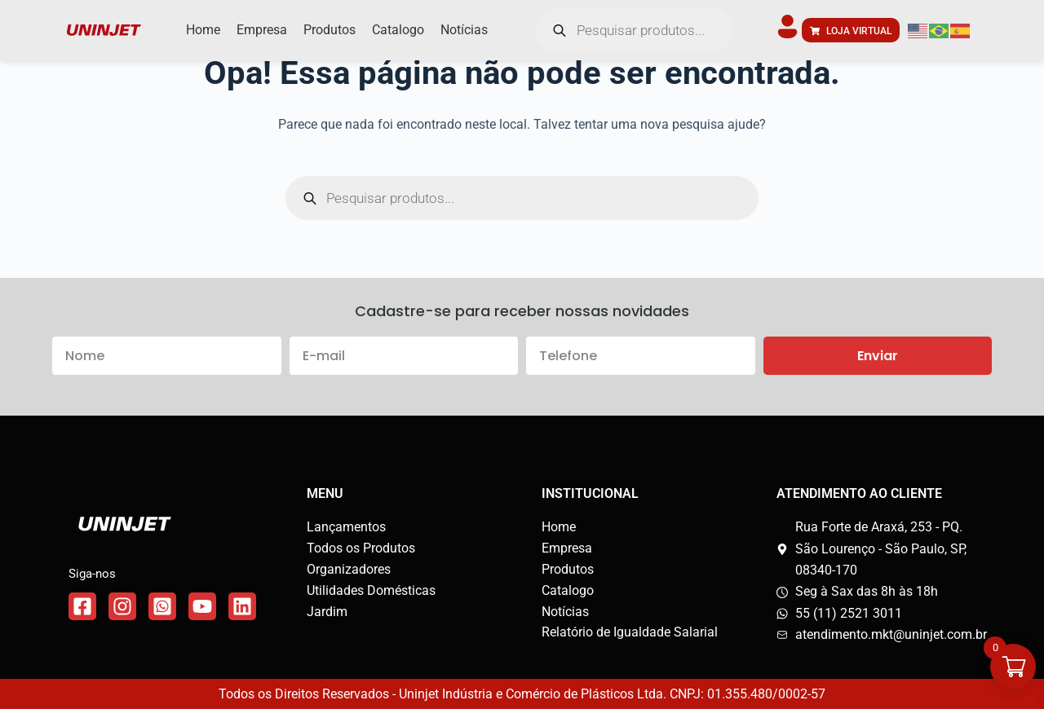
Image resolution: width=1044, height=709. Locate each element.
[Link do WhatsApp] (162, 606)
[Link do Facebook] (82, 606)
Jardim (327, 611)
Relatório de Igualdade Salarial (630, 632)
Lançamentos (346, 527)
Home (559, 527)
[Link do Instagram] (122, 606)
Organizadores (349, 569)
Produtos (568, 569)
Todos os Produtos (361, 548)
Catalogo (568, 590)
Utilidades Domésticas (371, 590)
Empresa (567, 548)
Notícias (565, 611)
